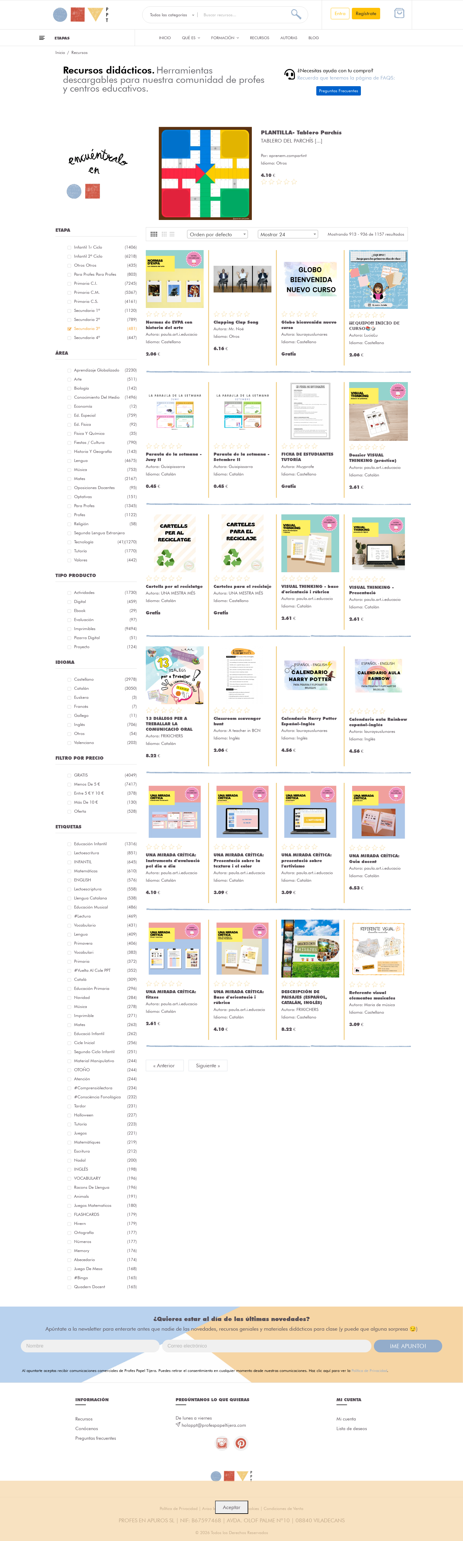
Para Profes (105, 505)
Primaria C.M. (105, 292)
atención (105, 1078)
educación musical (105, 907)
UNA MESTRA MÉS (178, 593)
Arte (105, 379)
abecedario (105, 1259)
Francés (105, 706)
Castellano (105, 679)
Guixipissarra (173, 466)
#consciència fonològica (105, 1096)
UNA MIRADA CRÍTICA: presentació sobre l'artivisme (306, 860)
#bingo (105, 1277)
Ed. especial (105, 415)
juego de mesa (105, 1268)
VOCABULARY (105, 1178)
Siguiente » (208, 1065)
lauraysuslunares (311, 334)
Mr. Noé (236, 328)
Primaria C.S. (105, 301)
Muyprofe (305, 466)
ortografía (105, 1232)
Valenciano (105, 742)
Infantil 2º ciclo (105, 256)
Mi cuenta (346, 1419)
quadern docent (105, 1286)
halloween (105, 1114)
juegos (105, 1133)
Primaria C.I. (105, 283)
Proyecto (105, 646)
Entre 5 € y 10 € (105, 793)
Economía (105, 406)
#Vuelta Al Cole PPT (105, 970)
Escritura (105, 1151)
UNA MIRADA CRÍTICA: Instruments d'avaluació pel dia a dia (173, 860)
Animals (105, 1196)
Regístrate (366, 13)
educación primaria (105, 988)
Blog (313, 37)
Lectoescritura (105, 852)
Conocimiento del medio (105, 397)
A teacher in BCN (245, 730)
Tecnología (99, 541)
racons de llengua (105, 1187)
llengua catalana (105, 897)
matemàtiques (105, 1142)
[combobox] (217, 234)
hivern (105, 1223)
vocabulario (105, 925)
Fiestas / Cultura (105, 442)
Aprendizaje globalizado (105, 370)
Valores (105, 559)
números (105, 1241)
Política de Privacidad (369, 1370)
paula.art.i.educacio (179, 334)
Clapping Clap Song (236, 322)
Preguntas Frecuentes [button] (338, 90)
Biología (105, 388)
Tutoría (105, 550)
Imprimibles (105, 628)
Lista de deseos (351, 1428)
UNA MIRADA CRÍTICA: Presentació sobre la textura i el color (239, 860)
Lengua (105, 460)
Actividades (105, 592)
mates (105, 1024)
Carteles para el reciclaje (242, 586)
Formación (225, 37)
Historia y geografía (105, 451)
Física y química (105, 433)
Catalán (105, 688)
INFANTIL (105, 861)
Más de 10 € (105, 802)
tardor (105, 1105)
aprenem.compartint (288, 155)
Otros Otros (105, 265)
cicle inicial (105, 1042)
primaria (105, 961)
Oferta (105, 811)
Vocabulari (105, 952)
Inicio (165, 37)
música (105, 1006)
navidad (105, 997)
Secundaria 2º (105, 319)
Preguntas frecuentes (95, 1438)
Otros (105, 733)
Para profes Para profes (105, 274)
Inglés (105, 724)
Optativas (105, 496)
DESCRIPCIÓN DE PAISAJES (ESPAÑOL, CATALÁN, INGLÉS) (304, 997)
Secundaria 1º (105, 310)
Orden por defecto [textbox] (211, 234)
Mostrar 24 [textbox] (273, 234)
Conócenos (86, 1428)
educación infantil (105, 843)
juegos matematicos (105, 1205)
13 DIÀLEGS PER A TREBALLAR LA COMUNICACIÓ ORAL (169, 724)
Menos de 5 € (105, 784)
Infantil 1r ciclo (105, 247)
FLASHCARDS (105, 1214)
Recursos (259, 37)
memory (105, 1250)
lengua (105, 934)
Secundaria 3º (105, 328)
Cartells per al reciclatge (174, 586)
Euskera (105, 697)
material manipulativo (105, 1060)
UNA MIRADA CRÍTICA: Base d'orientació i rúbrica (239, 997)
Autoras (288, 37)
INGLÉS (105, 1169)
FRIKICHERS (172, 735)
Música (105, 469)
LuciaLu (371, 335)
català (105, 979)
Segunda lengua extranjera (105, 533)
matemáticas (105, 870)
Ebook (105, 610)
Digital (105, 601)
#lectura (105, 916)
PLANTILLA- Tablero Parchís (301, 132)
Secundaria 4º (105, 337)
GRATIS (105, 775)
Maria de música (379, 1004)
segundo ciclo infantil (105, 1051)
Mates (105, 478)
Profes (105, 514)
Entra (340, 13)
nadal (105, 1160)
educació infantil (105, 1033)
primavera (105, 943)
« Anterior (164, 1065)
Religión (105, 523)
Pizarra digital (105, 637)
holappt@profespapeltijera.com (214, 1425)
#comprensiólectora (105, 1087)
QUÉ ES (191, 37)
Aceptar (231, 1507)
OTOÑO (105, 1069)
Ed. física (105, 424)
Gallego (105, 715)
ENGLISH (105, 879)
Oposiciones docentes (105, 487)
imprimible (105, 1015)
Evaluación (105, 619)
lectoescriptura (105, 888)
